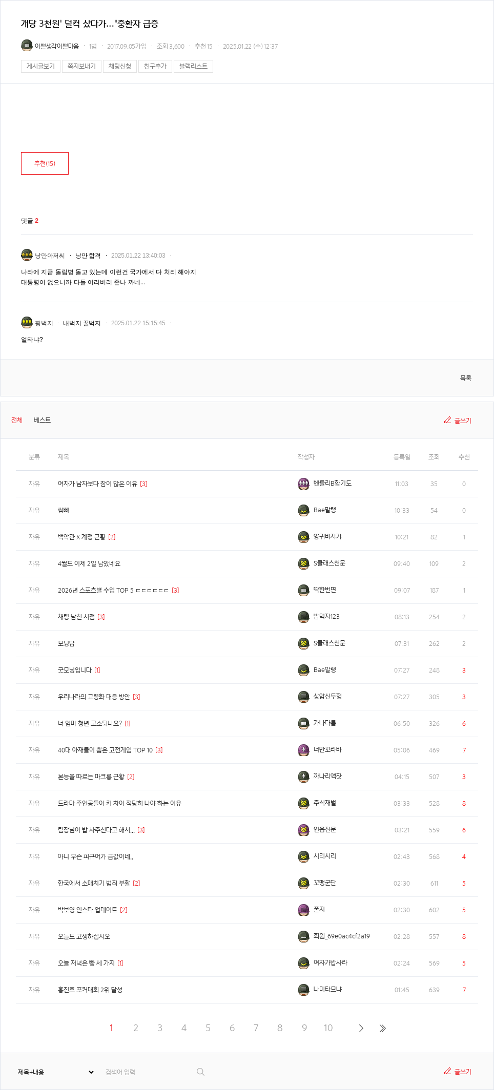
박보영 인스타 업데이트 (87, 910)
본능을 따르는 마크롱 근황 (91, 777)
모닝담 (66, 643)
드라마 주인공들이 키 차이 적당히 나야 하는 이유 (119, 803)
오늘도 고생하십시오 (84, 936)
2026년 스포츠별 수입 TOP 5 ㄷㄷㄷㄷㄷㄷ (113, 590)
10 (328, 1027)
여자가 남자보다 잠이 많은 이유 (97, 484)
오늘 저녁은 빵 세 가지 (86, 963)
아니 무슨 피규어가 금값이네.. (95, 857)
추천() (44, 163)
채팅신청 (120, 66)
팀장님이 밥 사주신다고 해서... (96, 830)
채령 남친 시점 (76, 617)
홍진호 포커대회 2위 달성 (90, 990)
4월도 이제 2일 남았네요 (89, 564)
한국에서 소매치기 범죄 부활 (94, 883)
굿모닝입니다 (75, 670)
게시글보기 (41, 66)
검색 (201, 1072)
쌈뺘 (63, 510)
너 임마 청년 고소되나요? (90, 723)
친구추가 (155, 66)
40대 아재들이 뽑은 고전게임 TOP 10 (105, 750)
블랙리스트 (193, 66)
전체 (17, 420)
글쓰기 (463, 421)
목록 (465, 378)
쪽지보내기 (82, 66)
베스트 (42, 420)
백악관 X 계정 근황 (82, 537)
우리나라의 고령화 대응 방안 (94, 697)
